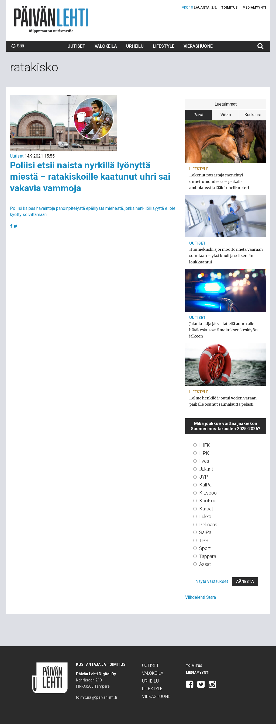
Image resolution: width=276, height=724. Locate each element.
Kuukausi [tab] (253, 114)
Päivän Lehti (51, 19)
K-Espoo (208, 493)
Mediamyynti (254, 7)
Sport (205, 548)
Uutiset (76, 46)
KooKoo (207, 500)
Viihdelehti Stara (200, 597)
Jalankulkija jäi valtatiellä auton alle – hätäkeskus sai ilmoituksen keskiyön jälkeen (223, 330)
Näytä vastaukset (211, 581)
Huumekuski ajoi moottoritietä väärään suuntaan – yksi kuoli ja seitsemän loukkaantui (226, 255)
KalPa (205, 485)
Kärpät (206, 508)
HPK (204, 453)
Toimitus (229, 7)
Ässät (205, 564)
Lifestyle (163, 46)
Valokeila (106, 46)
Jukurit (206, 469)
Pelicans (208, 524)
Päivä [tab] (198, 114)
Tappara (207, 556)
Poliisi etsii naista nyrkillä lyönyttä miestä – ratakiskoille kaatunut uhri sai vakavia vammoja (90, 176)
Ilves (204, 461)
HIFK (204, 445)
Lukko (205, 516)
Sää (17, 45)
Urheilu (135, 46)
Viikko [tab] (225, 114)
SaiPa (205, 532)
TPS (203, 540)
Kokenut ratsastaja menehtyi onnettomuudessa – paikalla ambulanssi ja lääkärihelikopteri (219, 181)
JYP (203, 477)
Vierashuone (198, 46)
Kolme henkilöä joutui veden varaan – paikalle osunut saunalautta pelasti (224, 401)
